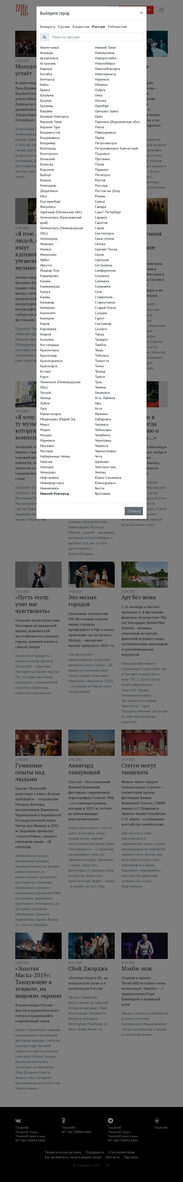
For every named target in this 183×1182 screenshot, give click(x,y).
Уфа (98, 403)
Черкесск (101, 445)
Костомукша (49, 345)
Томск (99, 366)
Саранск (101, 217)
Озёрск (100, 90)
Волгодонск (49, 153)
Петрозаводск (106, 143)
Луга (43, 408)
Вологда (46, 164)
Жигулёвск (48, 206)
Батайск (46, 74)
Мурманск (47, 440)
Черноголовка (105, 451)
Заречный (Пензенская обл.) (61, 212)
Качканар (47, 302)
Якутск (100, 488)
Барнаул (46, 68)
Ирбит (45, 260)
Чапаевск (102, 424)
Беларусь (47, 26)
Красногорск (49, 350)
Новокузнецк (104, 52)
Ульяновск (102, 392)
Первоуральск (105, 132)
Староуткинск (105, 302)
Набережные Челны (55, 456)
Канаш (45, 297)
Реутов (100, 180)
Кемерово (47, 307)
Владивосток (50, 132)
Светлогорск (104, 233)
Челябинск (103, 435)
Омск (99, 95)
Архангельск (49, 58)
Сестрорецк (103, 265)
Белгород (47, 79)
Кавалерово (49, 275)
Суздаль (101, 313)
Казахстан (80, 26)
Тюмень (100, 387)
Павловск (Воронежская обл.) (117, 121)
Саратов (101, 222)
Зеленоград (49, 238)
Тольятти (102, 360)
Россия (98, 26)
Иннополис (48, 254)
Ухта (98, 408)
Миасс (45, 424)
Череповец (103, 440)
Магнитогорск (50, 414)
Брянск (45, 90)
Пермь (100, 137)
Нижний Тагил (105, 47)
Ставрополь (104, 297)
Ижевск (45, 249)
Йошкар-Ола (49, 270)
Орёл (99, 116)
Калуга (45, 291)
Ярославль (103, 493)
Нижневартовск (52, 483)
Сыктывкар (103, 323)
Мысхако (47, 445)
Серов (99, 254)
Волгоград (48, 148)
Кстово (45, 371)
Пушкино (101, 169)
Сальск (100, 201)
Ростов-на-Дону (107, 191)
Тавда (99, 334)
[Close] (141, 12)
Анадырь (46, 52)
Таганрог (101, 339)
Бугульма (46, 95)
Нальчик (46, 461)
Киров (45, 323)
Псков (99, 164)
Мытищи (46, 451)
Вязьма (45, 180)
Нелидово (48, 472)
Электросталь (105, 467)
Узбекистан (117, 26)
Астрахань (48, 63)
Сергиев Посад (106, 249)
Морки (45, 429)
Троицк (100, 371)
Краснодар (48, 355)
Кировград (48, 329)
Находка (46, 467)
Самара (100, 206)
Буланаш (46, 106)
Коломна (46, 339)
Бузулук (45, 100)
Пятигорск (102, 175)
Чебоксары (103, 429)
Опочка (100, 100)
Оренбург (102, 106)
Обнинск (101, 84)
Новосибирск (105, 63)
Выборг (45, 175)
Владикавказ (50, 137)
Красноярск (48, 366)
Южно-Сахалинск (108, 477)
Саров (99, 228)
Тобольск (102, 355)
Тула (98, 382)
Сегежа (100, 244)
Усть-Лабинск (105, 398)
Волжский (47, 159)
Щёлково (102, 461)
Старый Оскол (105, 307)
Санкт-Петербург (108, 212)
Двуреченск (49, 191)
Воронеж (47, 169)
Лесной (45, 392)
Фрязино (101, 414)
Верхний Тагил (51, 121)
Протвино (102, 159)
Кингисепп (47, 313)
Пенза (99, 127)
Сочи (98, 291)
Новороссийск (105, 58)
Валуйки (46, 111)
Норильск (102, 79)
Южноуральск (105, 483)
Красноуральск (51, 360)
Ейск (43, 196)
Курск (44, 376)
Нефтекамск (49, 477)
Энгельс (100, 472)
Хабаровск (103, 419)
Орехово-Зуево (106, 111)
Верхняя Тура (50, 127)
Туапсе (100, 376)
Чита (98, 456)
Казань (45, 281)
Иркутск (46, 265)
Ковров (45, 334)
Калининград (50, 286)
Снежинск (102, 281)
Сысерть (101, 329)
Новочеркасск (105, 74)
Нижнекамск (49, 488)
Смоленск (102, 275)
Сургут (100, 318)
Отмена (134, 511)
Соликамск (103, 286)
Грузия (64, 26)
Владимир (47, 143)
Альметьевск (49, 47)
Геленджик (48, 185)
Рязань (100, 196)
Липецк (45, 398)
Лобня (45, 403)
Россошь (101, 185)
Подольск (102, 153)
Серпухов (102, 260)
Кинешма (47, 318)
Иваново (46, 244)
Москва (45, 435)
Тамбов (100, 345)
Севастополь (104, 238)
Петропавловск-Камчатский (116, 148)
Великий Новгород (54, 116)
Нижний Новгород (54, 493)
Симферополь (105, 270)
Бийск (44, 84)
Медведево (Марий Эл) (57, 419)
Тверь (99, 350)
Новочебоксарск (107, 68)
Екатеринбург (50, 201)
